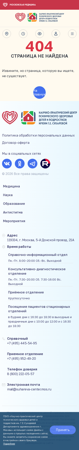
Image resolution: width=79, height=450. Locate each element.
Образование (14, 203)
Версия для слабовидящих (39, 33)
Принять (63, 430)
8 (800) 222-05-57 (20, 374)
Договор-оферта (15, 143)
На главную (39, 92)
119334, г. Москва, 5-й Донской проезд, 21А (40, 240)
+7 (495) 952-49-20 (21, 358)
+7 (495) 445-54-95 (22, 343)
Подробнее (9, 443)
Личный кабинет (56, 33)
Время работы (23, 33)
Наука (8, 195)
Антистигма (13, 212)
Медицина (11, 186)
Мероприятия (14, 221)
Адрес (6, 33)
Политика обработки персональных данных (38, 135)
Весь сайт (72, 33)
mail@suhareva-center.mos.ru (29, 389)
